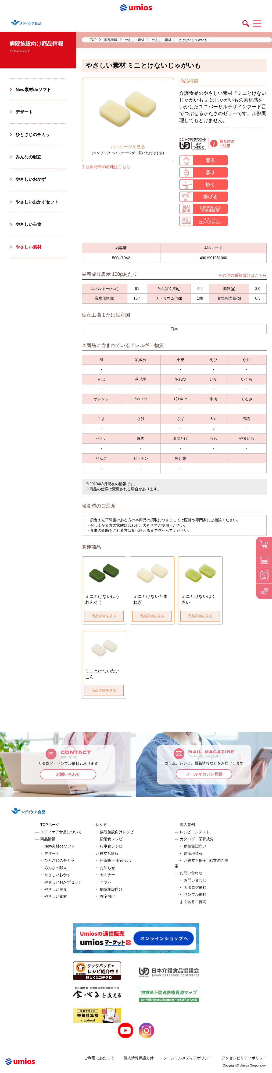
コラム (105, 882)
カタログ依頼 (195, 887)
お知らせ (107, 868)
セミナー (107, 875)
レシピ (101, 824)
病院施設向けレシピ (117, 832)
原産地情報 (193, 853)
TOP (93, 40)
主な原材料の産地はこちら (106, 166)
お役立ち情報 (107, 853)
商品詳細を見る (104, 616)
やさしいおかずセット (37, 202)
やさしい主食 (28, 224)
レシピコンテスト (195, 832)
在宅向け (107, 896)
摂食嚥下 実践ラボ (115, 860)
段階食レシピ (111, 839)
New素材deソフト (33, 89)
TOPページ (49, 824)
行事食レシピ (111, 846)
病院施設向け (111, 889)
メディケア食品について (61, 832)
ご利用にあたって (99, 1058)
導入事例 (187, 824)
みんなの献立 (28, 157)
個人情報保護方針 (139, 1058)
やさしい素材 (134, 40)
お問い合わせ (68, 774)
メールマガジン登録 (204, 774)
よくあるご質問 (193, 902)
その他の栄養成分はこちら (242, 275)
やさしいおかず (31, 179)
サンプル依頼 (195, 894)
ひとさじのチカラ (33, 134)
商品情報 (110, 40)
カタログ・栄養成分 (197, 839)
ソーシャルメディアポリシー (187, 1058)
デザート (24, 112)
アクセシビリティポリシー (244, 1058)
